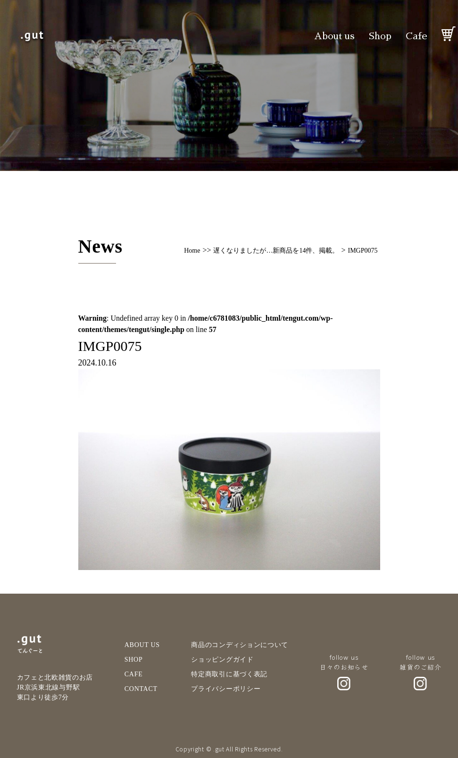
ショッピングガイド (222, 659)
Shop (380, 36)
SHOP (134, 659)
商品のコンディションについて (239, 644)
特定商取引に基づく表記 (229, 674)
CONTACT (141, 688)
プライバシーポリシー (225, 688)
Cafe (416, 36)
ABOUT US (142, 644)
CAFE (134, 674)
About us (334, 36)
